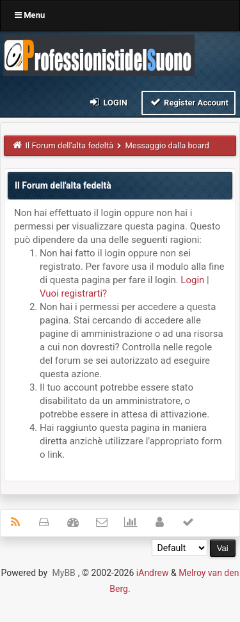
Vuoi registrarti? (73, 293)
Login (107, 102)
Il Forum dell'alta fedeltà (70, 145)
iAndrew (152, 573)
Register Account (188, 102)
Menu (30, 15)
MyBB (64, 573)
